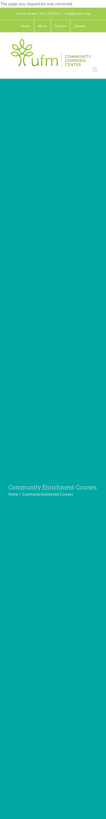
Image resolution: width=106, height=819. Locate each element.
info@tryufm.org (77, 13)
